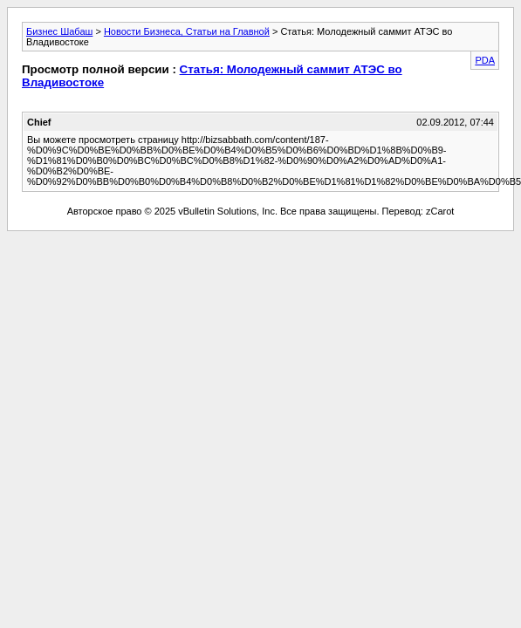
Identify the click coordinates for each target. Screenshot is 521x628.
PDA (485, 60)
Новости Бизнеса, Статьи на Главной (187, 31)
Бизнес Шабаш (59, 31)
